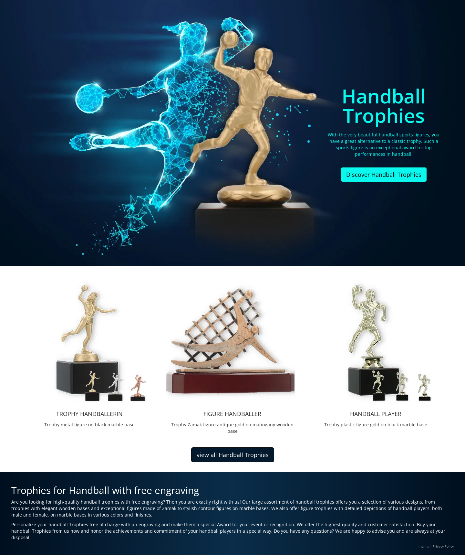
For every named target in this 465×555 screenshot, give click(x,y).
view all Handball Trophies (233, 455)
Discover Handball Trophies (383, 174)
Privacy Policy (443, 546)
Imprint (423, 546)
